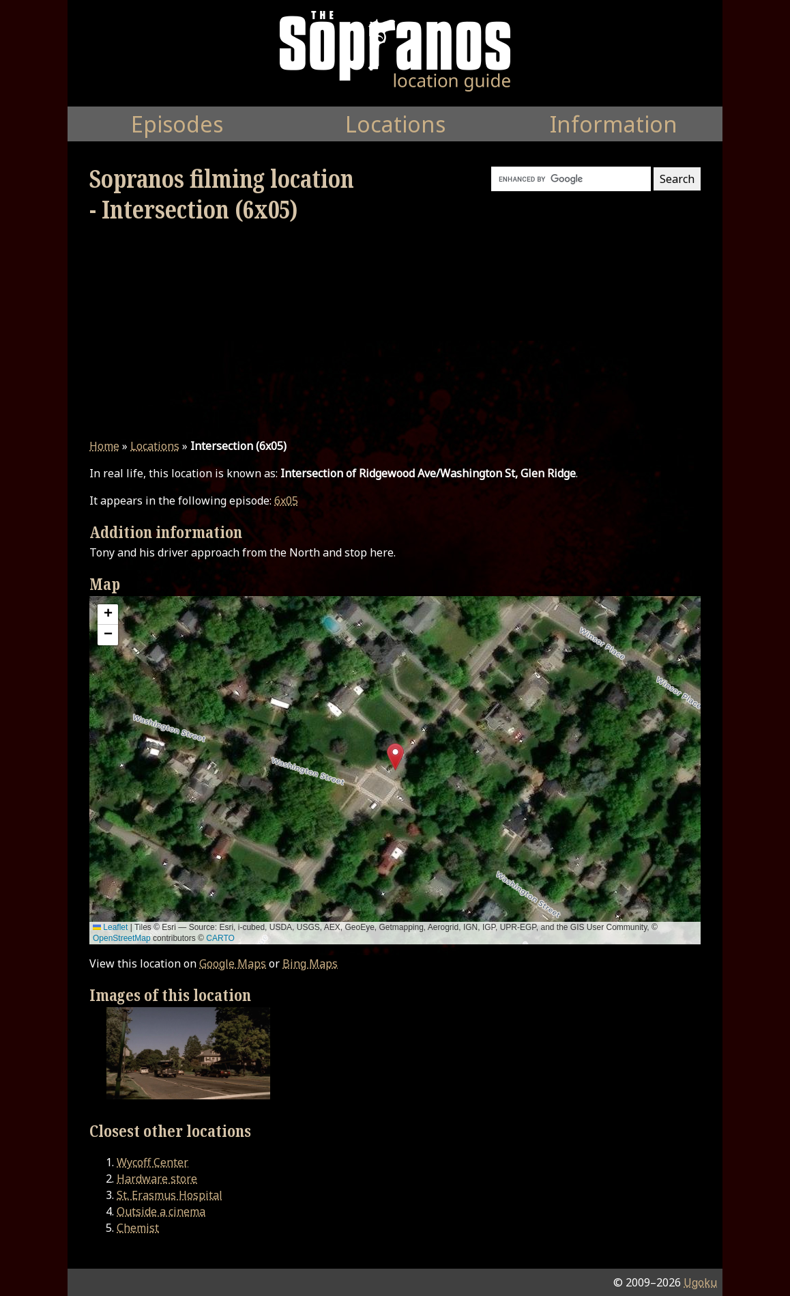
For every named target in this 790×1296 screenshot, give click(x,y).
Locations (154, 445)
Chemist (138, 1227)
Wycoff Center (152, 1162)
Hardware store (157, 1178)
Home (104, 445)
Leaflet (110, 927)
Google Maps (232, 963)
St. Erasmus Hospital (169, 1194)
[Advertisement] (395, 331)
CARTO (220, 938)
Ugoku (700, 1282)
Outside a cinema (161, 1211)
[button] (395, 757)
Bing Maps (310, 963)
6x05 (286, 500)
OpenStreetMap (122, 938)
